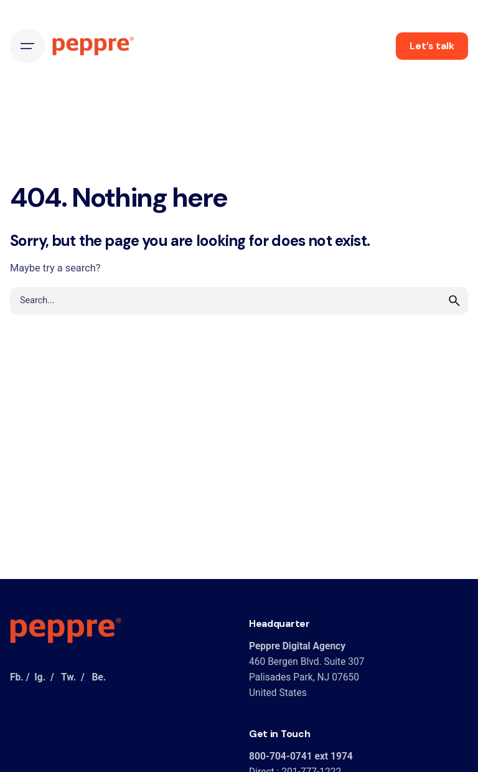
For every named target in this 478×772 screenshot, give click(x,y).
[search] (454, 300)
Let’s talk (432, 46)
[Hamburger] (27, 46)
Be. (98, 677)
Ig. (39, 677)
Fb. (17, 677)
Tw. (68, 677)
